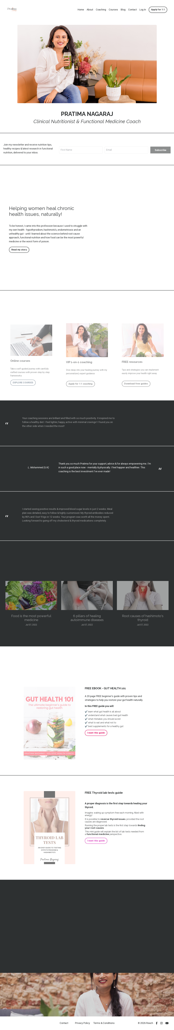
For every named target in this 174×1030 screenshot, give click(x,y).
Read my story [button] (19, 249)
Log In (142, 9)
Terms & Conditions (104, 1023)
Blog (123, 9)
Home (80, 9)
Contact (132, 9)
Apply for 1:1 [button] (158, 9)
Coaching (101, 9)
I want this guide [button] (96, 733)
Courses (113, 9)
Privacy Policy (82, 1023)
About (90, 9)
